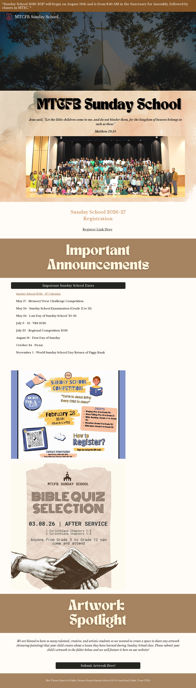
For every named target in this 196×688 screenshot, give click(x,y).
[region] (98, 6)
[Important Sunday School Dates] (68, 285)
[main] (105, 125)
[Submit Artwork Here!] (98, 665)
